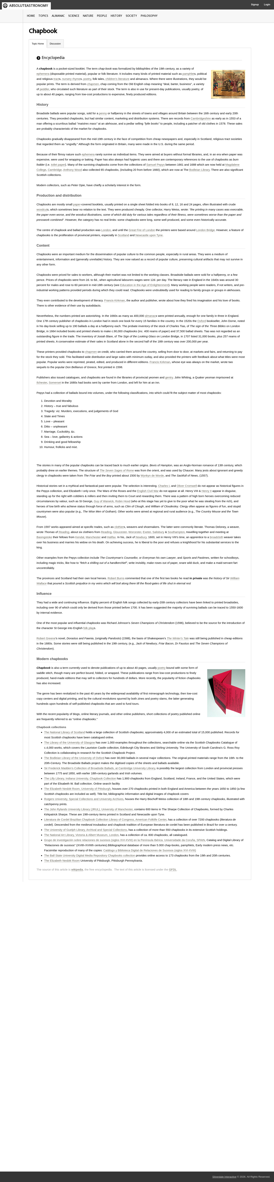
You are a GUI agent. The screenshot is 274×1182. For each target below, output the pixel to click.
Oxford (201, 321)
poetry (87, 78)
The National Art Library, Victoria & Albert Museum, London (81, 834)
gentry (169, 377)
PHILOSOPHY (149, 15)
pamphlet (188, 73)
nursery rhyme (71, 78)
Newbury (141, 537)
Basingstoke (44, 537)
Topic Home (38, 43)
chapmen (93, 84)
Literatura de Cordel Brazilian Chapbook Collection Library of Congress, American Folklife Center (105, 819)
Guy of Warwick (104, 501)
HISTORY (116, 15)
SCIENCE (73, 15)
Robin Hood (122, 501)
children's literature (117, 78)
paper (76, 204)
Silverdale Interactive (224, 1176)
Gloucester (120, 532)
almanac (150, 315)
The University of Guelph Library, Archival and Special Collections (85, 829)
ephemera (43, 73)
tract (56, 78)
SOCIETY (131, 15)
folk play (88, 628)
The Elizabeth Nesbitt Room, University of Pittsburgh (77, 788)
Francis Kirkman (114, 300)
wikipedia (77, 869)
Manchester (93, 537)
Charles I (164, 485)
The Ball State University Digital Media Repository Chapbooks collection (89, 855)
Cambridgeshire (201, 118)
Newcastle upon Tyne (148, 235)
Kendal (79, 537)
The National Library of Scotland (64, 732)
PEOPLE (102, 15)
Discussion (55, 43)
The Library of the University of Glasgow (69, 742)
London (106, 230)
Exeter (147, 532)
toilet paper (58, 164)
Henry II (207, 490)
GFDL (173, 869)
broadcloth (216, 537)
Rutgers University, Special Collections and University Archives (83, 799)
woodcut (42, 209)
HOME (31, 15)
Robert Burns (116, 578)
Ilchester (42, 382)
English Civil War (148, 490)
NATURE (88, 15)
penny (103, 113)
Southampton (176, 532)
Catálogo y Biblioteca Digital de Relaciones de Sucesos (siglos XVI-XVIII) (149, 850)
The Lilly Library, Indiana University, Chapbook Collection (80, 778)
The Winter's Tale (178, 638)
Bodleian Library (199, 169)
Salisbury (158, 532)
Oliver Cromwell (187, 485)
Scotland (123, 235)
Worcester (134, 532)
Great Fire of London (142, 230)
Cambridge (55, 169)
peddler (44, 89)
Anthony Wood (72, 169)
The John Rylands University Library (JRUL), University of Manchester (88, 809)
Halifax (111, 537)
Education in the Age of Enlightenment (144, 285)
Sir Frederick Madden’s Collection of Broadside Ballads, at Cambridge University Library (99, 768)
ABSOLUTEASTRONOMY (28, 5)
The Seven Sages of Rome (117, 470)
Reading (64, 532)
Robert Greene (46, 638)
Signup (255, 4)
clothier (118, 526)
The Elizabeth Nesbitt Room (62, 860)
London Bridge (205, 230)
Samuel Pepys (155, 164)
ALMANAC (58, 15)
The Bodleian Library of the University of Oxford (74, 757)
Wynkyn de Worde (152, 475)
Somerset (55, 382)
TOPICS (43, 15)
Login (267, 4)
